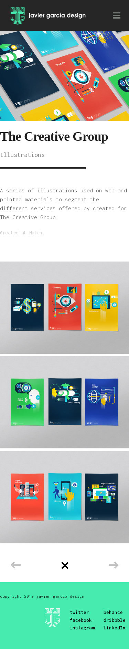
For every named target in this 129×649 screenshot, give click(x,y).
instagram (82, 627)
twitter (79, 612)
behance (113, 612)
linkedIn (115, 627)
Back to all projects (64, 565)
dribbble (115, 620)
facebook (81, 620)
